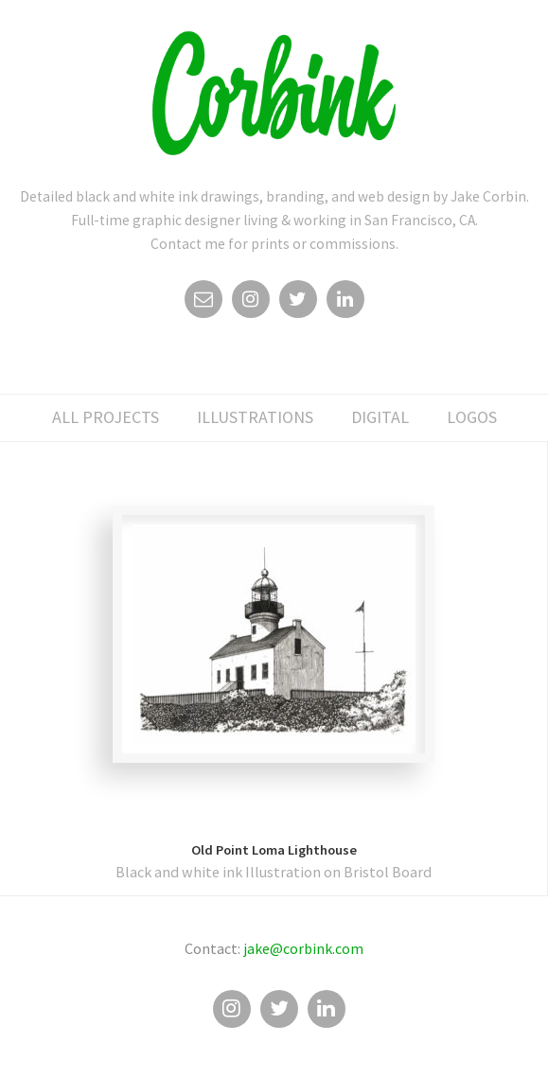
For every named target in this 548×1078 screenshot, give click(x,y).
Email (203, 304)
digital (380, 417)
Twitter (298, 304)
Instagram (251, 304)
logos (472, 417)
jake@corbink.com (303, 948)
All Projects (105, 417)
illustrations (255, 417)
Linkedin (345, 304)
